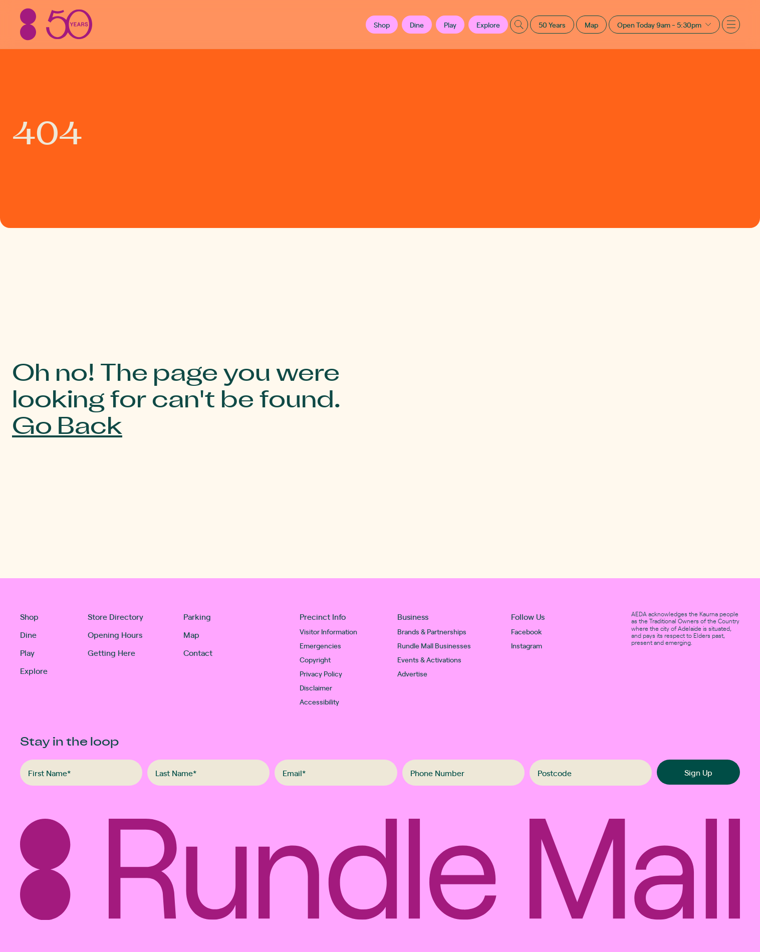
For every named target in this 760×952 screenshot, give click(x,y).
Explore (488, 25)
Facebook (526, 631)
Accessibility (319, 701)
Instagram (526, 645)
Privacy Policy (321, 673)
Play (450, 25)
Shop (29, 616)
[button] (382, 25)
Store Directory (115, 616)
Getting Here (111, 652)
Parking (197, 616)
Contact (197, 652)
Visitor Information (328, 631)
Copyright (315, 659)
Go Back (67, 424)
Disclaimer (316, 687)
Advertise (412, 673)
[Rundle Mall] (56, 24)
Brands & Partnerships (431, 631)
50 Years (552, 25)
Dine (417, 25)
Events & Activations (429, 659)
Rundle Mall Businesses (434, 645)
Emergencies (320, 645)
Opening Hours (115, 634)
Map (591, 25)
